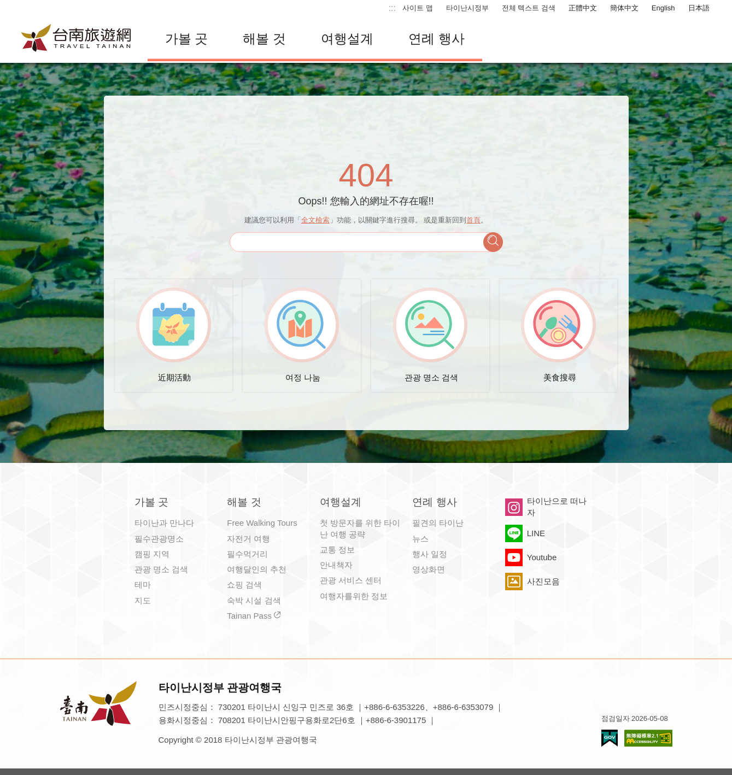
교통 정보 (337, 549)
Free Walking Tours (262, 522)
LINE (536, 533)
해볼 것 (264, 38)
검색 (493, 242)
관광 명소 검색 (161, 569)
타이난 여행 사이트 (76, 39)
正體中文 (583, 8)
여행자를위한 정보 (354, 596)
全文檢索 (315, 220)
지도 (142, 600)
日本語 (699, 8)
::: (392, 8)
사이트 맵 (417, 8)
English (663, 8)
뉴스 (420, 538)
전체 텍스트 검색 (528, 8)
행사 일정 (429, 554)
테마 (142, 584)
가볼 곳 (186, 38)
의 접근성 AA (648, 738)
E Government (609, 738)
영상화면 (428, 569)
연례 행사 (436, 38)
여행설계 (347, 38)
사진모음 (543, 581)
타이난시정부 (467, 8)
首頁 (473, 220)
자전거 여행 (248, 538)
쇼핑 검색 (244, 584)
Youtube (542, 557)
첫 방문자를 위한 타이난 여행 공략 (360, 528)
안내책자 (336, 564)
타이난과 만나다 (164, 522)
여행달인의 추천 (256, 569)
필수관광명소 (159, 538)
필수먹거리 (247, 554)
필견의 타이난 (438, 522)
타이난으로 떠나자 (557, 506)
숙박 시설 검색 (253, 600)
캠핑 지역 (151, 554)
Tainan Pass (249, 615)
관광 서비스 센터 (351, 580)
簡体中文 (624, 8)
